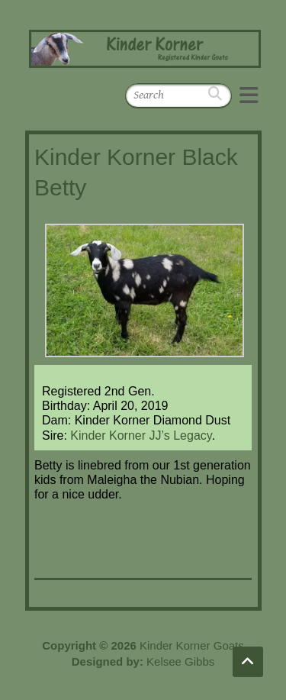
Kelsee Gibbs (180, 661)
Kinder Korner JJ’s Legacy (140, 435)
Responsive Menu (248, 95)
